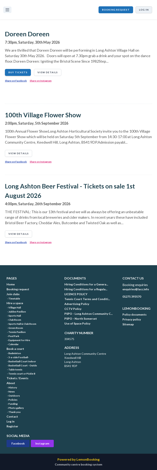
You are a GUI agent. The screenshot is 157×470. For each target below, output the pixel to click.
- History (12, 387)
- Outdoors (13, 395)
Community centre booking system (78, 464)
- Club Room (14, 319)
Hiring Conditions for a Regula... (85, 289)
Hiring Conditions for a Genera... (86, 284)
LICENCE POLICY (75, 294)
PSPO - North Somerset (80, 318)
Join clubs (13, 294)
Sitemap (128, 324)
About (11, 383)
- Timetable (13, 298)
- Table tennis (14, 369)
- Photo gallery (15, 407)
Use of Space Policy (77, 323)
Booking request (116, 9)
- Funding (12, 403)
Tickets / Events (17, 378)
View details (47, 72)
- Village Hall (14, 307)
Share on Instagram (41, 80)
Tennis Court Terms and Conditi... (87, 299)
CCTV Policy (72, 308)
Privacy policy (131, 319)
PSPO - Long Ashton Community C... (88, 313)
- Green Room (15, 327)
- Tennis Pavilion (16, 332)
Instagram (42, 443)
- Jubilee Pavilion (16, 311)
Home (11, 284)
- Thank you (13, 411)
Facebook (18, 443)
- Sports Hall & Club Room (21, 323)
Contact (12, 416)
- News (11, 391)
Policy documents (134, 314)
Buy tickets (17, 72)
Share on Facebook (16, 80)
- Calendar (13, 344)
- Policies (12, 399)
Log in (144, 9)
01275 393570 (131, 296)
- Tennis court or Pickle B (21, 373)
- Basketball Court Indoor (21, 361)
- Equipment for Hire (18, 340)
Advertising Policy (76, 304)
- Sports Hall (14, 315)
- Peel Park (13, 336)
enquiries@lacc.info (135, 289)
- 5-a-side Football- (18, 357)
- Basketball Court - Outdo (22, 365)
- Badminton (14, 353)
